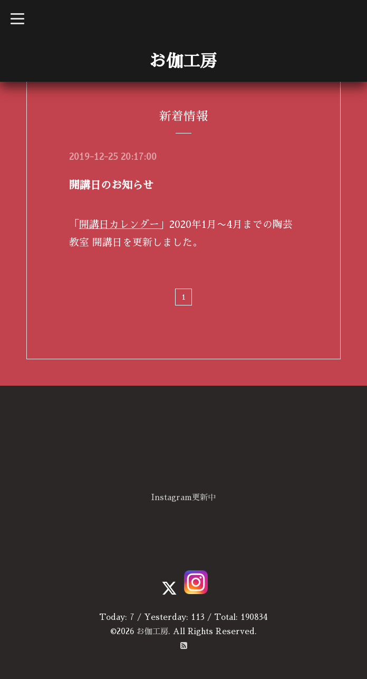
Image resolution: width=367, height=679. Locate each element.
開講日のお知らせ (111, 185)
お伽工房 (183, 61)
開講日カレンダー (119, 224)
